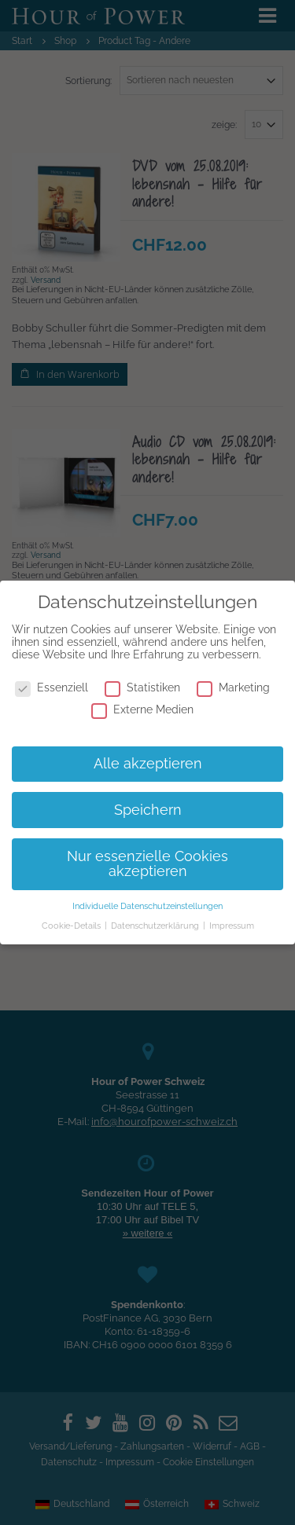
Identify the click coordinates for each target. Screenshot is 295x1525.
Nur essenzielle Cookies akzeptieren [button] (147, 864)
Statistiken (142, 687)
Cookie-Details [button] (72, 925)
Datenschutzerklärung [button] (156, 925)
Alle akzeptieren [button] (148, 764)
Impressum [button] (231, 925)
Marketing (233, 687)
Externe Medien (142, 709)
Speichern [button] (148, 810)
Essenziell (51, 687)
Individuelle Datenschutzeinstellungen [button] (147, 906)
